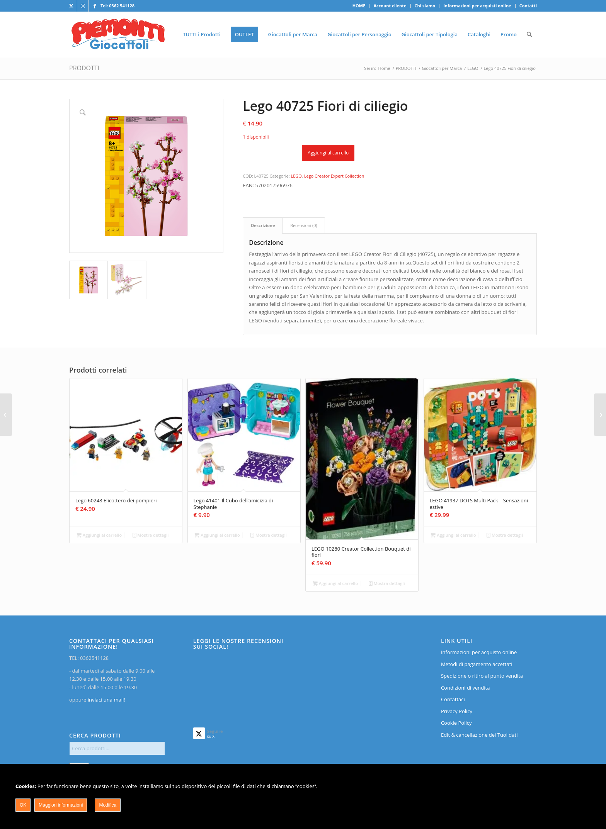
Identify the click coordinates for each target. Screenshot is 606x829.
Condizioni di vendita (465, 687)
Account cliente (389, 5)
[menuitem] (359, 6)
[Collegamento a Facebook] (94, 6)
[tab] (263, 225)
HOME (359, 5)
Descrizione (263, 225)
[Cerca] (529, 34)
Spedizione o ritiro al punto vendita (482, 675)
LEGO (296, 176)
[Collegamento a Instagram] (83, 6)
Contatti (528, 5)
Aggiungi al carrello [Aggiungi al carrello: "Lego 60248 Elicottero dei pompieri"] (99, 535)
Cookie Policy (456, 722)
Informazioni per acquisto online (479, 652)
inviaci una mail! (105, 699)
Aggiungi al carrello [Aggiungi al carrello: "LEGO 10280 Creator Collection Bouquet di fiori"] (335, 583)
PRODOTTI (84, 68)
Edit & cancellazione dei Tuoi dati (479, 734)
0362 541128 (121, 5)
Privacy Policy (456, 711)
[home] (118, 34)
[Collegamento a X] (71, 6)
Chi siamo (425, 5)
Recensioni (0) (303, 225)
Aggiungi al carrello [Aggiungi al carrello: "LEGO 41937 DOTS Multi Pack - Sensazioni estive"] (453, 535)
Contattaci (453, 699)
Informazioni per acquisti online (477, 5)
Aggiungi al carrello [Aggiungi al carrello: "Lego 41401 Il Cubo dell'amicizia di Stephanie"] (217, 535)
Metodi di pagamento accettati (476, 664)
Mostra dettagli (151, 535)
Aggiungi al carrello (328, 152)
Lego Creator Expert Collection (334, 176)
